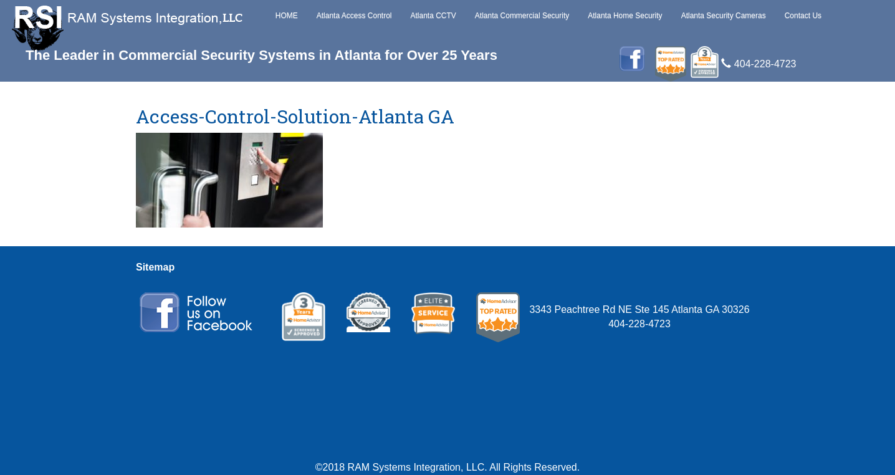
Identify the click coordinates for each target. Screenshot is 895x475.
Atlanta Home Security (625, 15)
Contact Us (803, 15)
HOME (286, 15)
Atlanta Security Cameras (723, 15)
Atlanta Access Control (354, 15)
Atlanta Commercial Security (522, 15)
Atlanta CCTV (433, 15)
